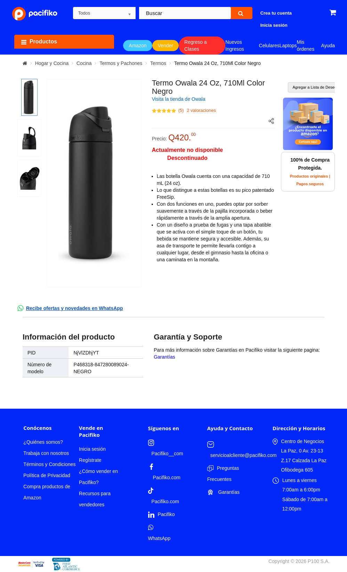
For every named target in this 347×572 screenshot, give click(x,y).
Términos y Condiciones (49, 464)
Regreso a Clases (195, 45)
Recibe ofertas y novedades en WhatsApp (74, 308)
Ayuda (328, 45)
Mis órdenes (306, 45)
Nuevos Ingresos (234, 45)
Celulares (269, 45)
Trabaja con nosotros (46, 453)
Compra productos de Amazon (46, 492)
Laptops (288, 45)
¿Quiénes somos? (43, 442)
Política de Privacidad (46, 475)
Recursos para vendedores (95, 499)
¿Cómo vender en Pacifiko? (98, 476)
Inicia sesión (92, 449)
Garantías (164, 357)
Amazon (137, 45)
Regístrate (90, 460)
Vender (165, 45)
